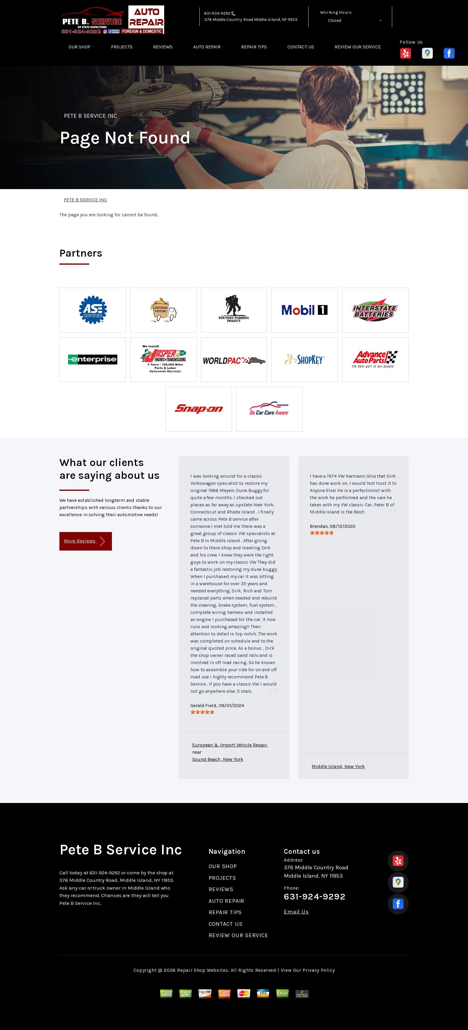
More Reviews (84, 541)
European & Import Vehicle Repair (229, 745)
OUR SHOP (79, 47)
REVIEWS (163, 47)
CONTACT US (300, 47)
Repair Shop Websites (202, 970)
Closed (334, 20)
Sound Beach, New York (217, 759)
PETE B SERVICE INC (90, 115)
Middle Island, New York (338, 766)
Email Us (296, 912)
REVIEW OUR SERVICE (358, 47)
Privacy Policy (319, 970)
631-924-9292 (217, 13)
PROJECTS (122, 47)
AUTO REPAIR (207, 47)
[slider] (202, 711)
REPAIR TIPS (254, 47)
